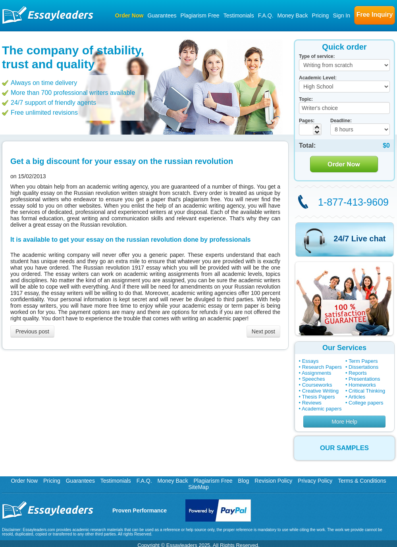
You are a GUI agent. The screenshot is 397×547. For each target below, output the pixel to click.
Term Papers (363, 361)
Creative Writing (320, 391)
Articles (356, 397)
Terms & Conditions (362, 481)
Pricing (320, 15)
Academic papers (321, 409)
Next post (263, 331)
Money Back (293, 15)
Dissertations (363, 367)
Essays (310, 361)
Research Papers (322, 367)
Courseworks (317, 385)
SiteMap (198, 487)
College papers (366, 403)
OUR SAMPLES (344, 448)
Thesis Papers (318, 397)
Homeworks (362, 385)
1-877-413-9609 (353, 202)
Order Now (129, 15)
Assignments (316, 373)
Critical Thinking (367, 391)
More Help (344, 421)
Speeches (313, 379)
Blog (243, 481)
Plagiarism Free (200, 15)
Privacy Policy (315, 481)
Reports (358, 373)
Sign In (341, 15)
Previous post (32, 331)
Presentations (364, 379)
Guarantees (161, 15)
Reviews (312, 403)
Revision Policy (273, 481)
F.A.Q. (266, 15)
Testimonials (239, 15)
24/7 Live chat (359, 238)
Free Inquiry (375, 14)
